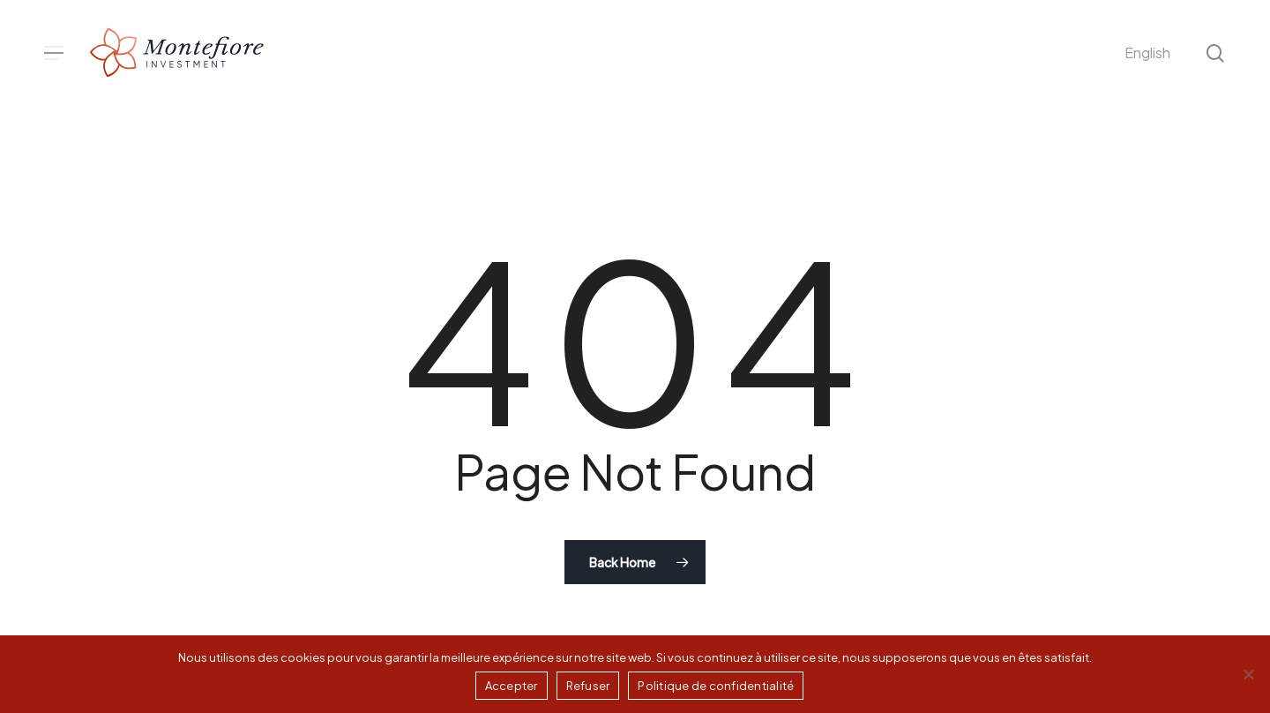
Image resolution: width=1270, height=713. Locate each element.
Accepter (511, 686)
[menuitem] (1147, 53)
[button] (54, 53)
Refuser (588, 686)
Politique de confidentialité (716, 686)
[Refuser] (1248, 674)
